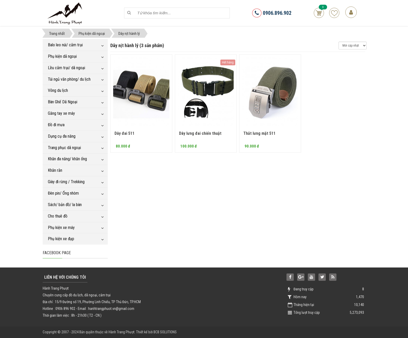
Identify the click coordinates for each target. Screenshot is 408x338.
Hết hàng (228, 62)
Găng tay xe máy (61, 113)
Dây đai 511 (124, 133)
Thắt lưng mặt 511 (259, 133)
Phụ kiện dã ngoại (62, 56)
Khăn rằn (55, 170)
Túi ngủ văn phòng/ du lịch (69, 79)
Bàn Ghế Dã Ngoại (62, 101)
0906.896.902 (271, 13)
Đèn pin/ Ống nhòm (63, 193)
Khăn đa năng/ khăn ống (67, 158)
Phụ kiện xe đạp (61, 238)
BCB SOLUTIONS (165, 332)
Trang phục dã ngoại (64, 147)
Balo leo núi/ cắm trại (65, 44)
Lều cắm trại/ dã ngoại (66, 67)
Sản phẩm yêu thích (334, 13)
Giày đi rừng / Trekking (66, 181)
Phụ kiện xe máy (61, 227)
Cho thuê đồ (57, 216)
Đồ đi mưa (56, 124)
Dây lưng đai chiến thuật (200, 133)
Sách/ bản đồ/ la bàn (65, 204)
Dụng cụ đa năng (61, 136)
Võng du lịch (58, 90)
